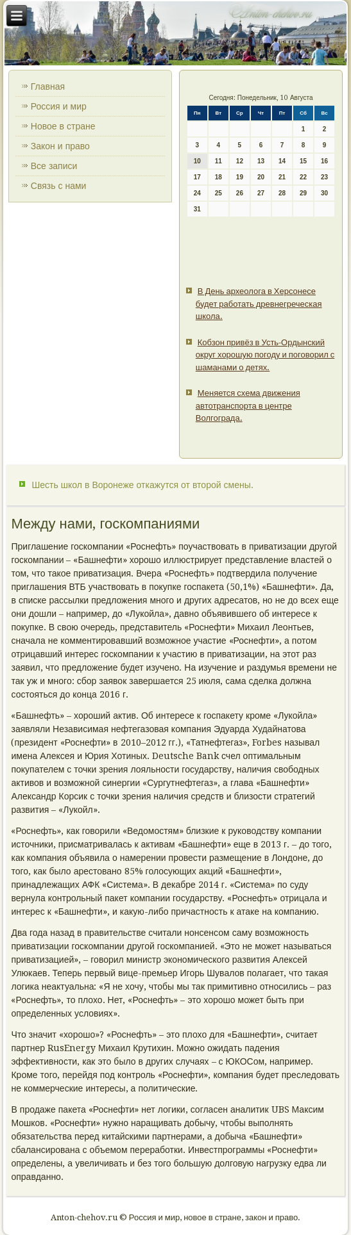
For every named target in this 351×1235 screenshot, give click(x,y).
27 (260, 193)
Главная (48, 86)
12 (239, 161)
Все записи (54, 166)
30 (324, 193)
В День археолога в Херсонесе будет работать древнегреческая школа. (259, 303)
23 (324, 177)
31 (197, 209)
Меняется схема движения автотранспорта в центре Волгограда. (248, 405)
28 (282, 193)
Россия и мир (59, 106)
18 (218, 177)
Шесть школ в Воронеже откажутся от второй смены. (142, 485)
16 (324, 161)
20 (260, 177)
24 (197, 193)
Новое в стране (63, 126)
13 (260, 161)
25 (218, 193)
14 (282, 161)
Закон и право (60, 146)
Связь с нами (59, 186)
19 (239, 177)
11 (218, 161)
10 (197, 161)
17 (197, 177)
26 (239, 193)
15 (303, 161)
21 (282, 177)
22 (303, 177)
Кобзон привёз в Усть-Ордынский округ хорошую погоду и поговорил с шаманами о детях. (265, 355)
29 (303, 193)
